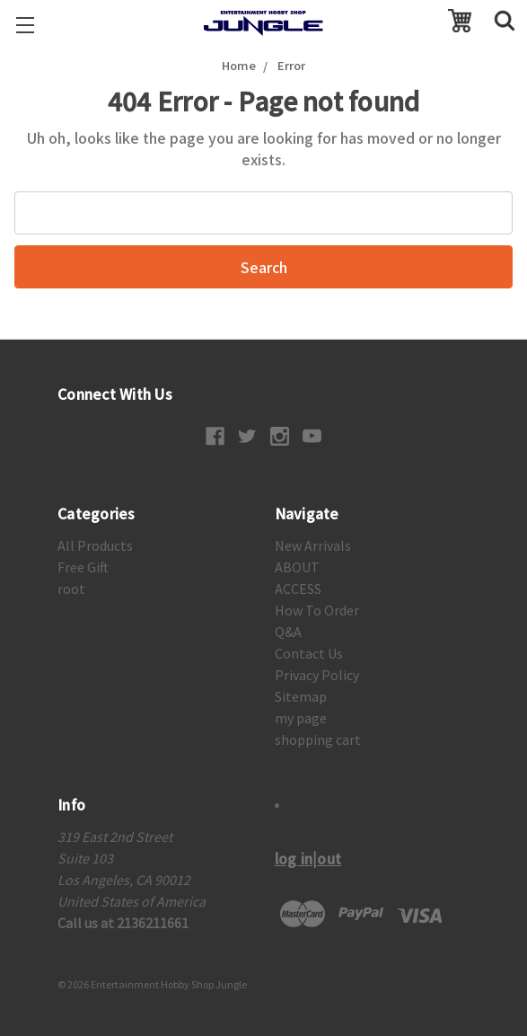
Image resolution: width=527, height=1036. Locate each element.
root (71, 589)
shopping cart (318, 739)
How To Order (317, 610)
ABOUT (297, 567)
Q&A (288, 632)
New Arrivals (313, 545)
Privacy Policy (317, 675)
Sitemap (301, 696)
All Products (95, 545)
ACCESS (298, 589)
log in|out (308, 858)
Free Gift (83, 567)
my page (301, 718)
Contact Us (309, 653)
